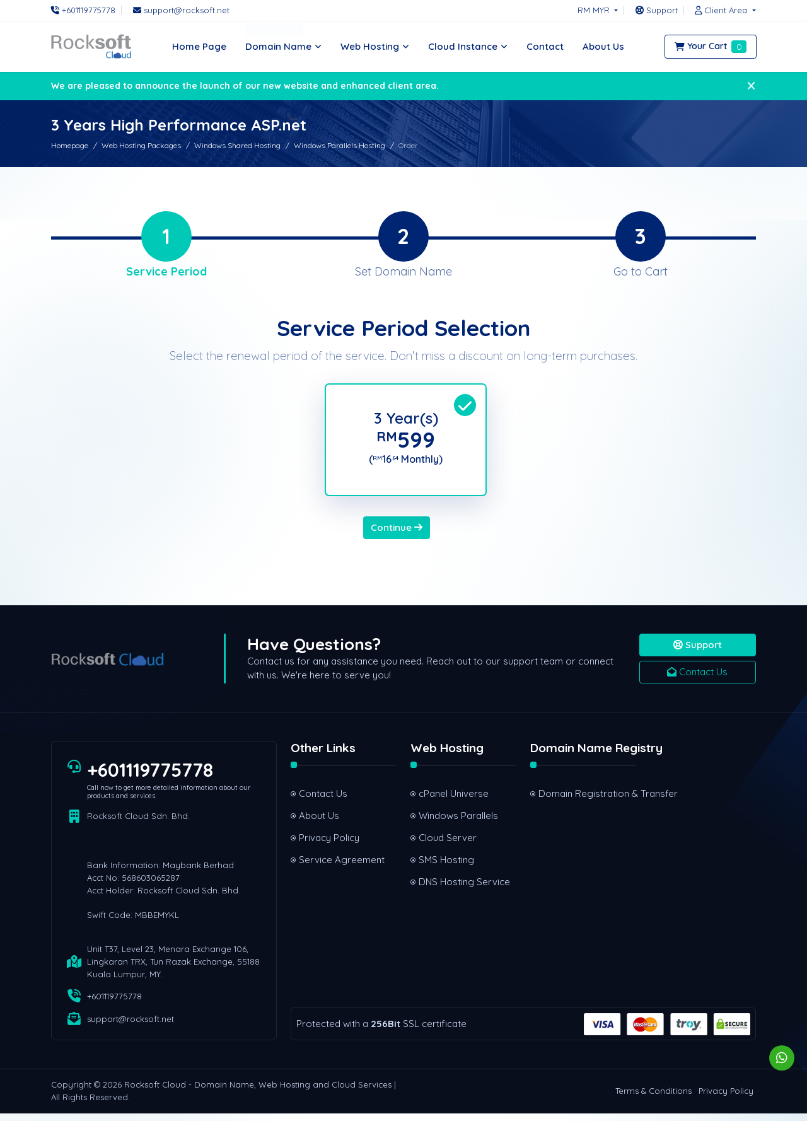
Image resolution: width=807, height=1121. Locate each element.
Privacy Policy (329, 845)
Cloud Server (448, 845)
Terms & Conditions (653, 1099)
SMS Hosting (446, 867)
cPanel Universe (454, 801)
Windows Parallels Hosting (339, 145)
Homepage (69, 145)
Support (697, 652)
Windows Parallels (458, 823)
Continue (396, 535)
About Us (319, 823)
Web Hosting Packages (141, 145)
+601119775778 (150, 777)
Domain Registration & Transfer (587, 801)
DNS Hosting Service (464, 889)
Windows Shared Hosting (237, 145)
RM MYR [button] (595, 10)
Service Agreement (342, 867)
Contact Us (697, 679)
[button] (721, 10)
